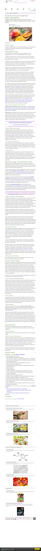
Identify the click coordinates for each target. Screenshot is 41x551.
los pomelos (31, 172)
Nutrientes (33, 385)
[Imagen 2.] (20, 37)
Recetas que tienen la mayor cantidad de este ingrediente (20, 122)
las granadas (26, 178)
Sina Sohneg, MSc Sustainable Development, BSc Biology (17, 388)
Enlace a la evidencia (20, 354)
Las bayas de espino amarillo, (26, 173)
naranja (9, 107)
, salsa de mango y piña (20, 101)
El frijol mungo (19, 179)
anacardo (10, 210)
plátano (26, 275)
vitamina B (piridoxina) (16, 184)
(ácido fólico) (7, 178)
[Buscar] (22, 1)
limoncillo (7, 87)
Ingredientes (7, 13)
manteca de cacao (16, 341)
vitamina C (26, 248)
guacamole (7, 102)
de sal (11, 110)
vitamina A (22, 248)
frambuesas (12, 88)
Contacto (20, 517)
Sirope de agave (24, 109)
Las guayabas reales (14, 178)
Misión (12, 517)
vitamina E (30, 248)
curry (30, 98)
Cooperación (16, 517)
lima (13, 107)
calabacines (7, 98)
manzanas (12, 158)
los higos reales (25, 185)
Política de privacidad (26, 517)
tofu (31, 97)
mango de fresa (28, 101)
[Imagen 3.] (22, 37)
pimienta (14, 110)
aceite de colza (23, 107)
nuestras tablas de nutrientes (13, 194)
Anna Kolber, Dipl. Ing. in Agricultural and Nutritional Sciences (18, 392)
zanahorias (26, 98)
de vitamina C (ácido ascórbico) (17, 170)
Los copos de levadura (17, 186)
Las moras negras (19, 172)
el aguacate (12, 182)
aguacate (30, 106)
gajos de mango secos (22, 137)
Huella (6, 517)
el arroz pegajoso (17, 86)
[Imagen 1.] (19, 37)
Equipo (9, 517)
